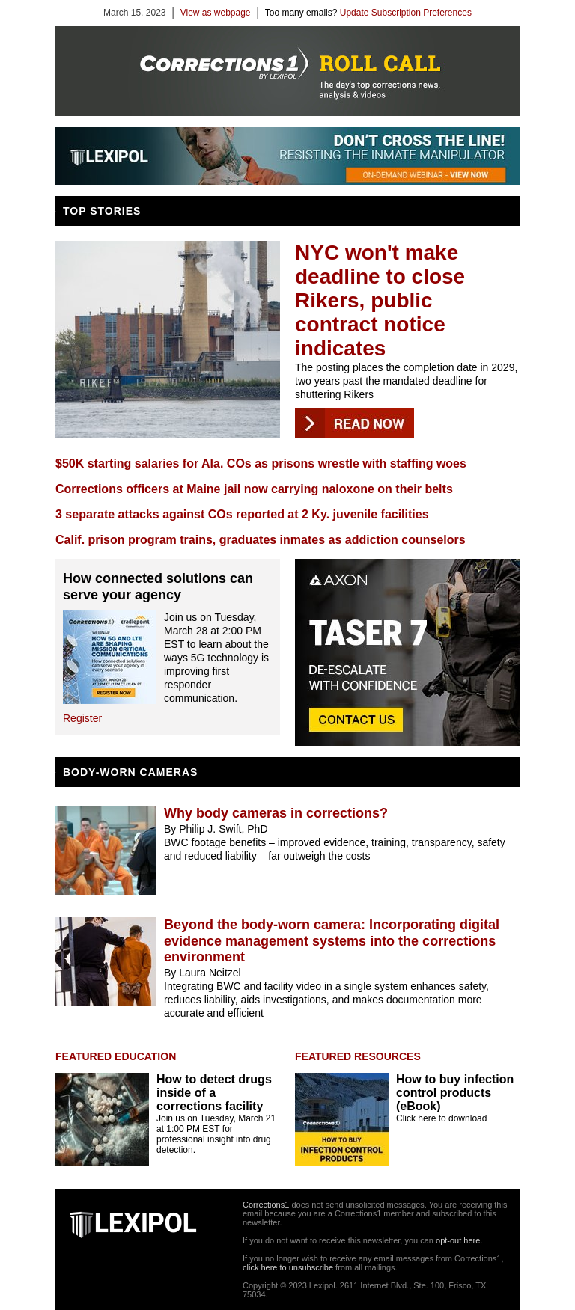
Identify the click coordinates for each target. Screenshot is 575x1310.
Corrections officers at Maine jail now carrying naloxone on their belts (254, 489)
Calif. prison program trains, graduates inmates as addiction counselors (260, 539)
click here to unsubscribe (288, 1267)
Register (82, 718)
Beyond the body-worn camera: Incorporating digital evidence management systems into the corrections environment (331, 940)
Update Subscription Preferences (406, 12)
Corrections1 (266, 1204)
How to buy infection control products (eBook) (455, 1092)
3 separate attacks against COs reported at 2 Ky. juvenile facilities (242, 514)
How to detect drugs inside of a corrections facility (214, 1092)
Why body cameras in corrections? (276, 813)
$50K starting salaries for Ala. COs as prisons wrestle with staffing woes (260, 463)
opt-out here (458, 1240)
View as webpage (215, 12)
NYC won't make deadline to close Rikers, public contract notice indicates (380, 300)
